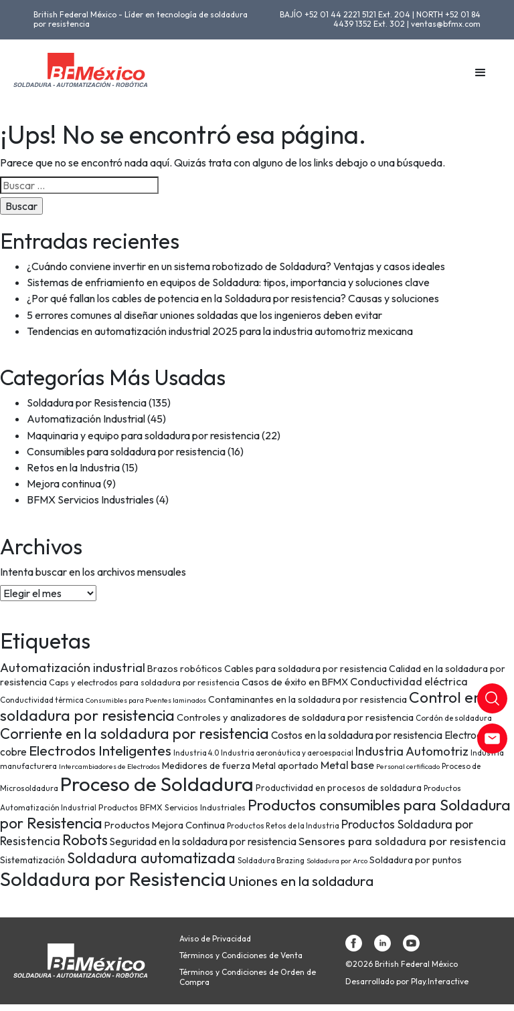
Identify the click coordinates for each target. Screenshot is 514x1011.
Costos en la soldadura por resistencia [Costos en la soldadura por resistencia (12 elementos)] (356, 735)
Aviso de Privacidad (215, 938)
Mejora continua (64, 483)
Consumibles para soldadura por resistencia (126, 451)
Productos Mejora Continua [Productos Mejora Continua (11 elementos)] (164, 824)
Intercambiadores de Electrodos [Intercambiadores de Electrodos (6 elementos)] (109, 766)
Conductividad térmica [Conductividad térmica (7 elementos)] (42, 700)
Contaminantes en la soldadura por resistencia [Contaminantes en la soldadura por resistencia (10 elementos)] (307, 699)
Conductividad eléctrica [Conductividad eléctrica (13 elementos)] (409, 681)
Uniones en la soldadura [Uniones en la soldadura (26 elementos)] (300, 880)
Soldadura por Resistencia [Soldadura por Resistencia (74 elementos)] (113, 879)
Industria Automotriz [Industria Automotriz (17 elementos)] (411, 751)
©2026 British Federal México (401, 964)
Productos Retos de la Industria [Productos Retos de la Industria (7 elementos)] (283, 825)
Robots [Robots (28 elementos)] (85, 839)
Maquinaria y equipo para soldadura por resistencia (143, 435)
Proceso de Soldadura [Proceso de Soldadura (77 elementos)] (157, 784)
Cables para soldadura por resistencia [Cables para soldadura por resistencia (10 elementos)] (305, 669)
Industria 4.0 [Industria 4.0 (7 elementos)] (196, 753)
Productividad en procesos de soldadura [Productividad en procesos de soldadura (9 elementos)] (339, 787)
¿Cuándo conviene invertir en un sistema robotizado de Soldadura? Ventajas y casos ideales (236, 266)
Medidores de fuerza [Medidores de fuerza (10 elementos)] (206, 766)
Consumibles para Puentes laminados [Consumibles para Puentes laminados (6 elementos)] (146, 700)
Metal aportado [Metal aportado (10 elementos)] (285, 766)
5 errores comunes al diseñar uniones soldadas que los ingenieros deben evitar (204, 315)
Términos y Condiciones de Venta (241, 955)
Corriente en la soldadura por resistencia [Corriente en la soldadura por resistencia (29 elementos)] (134, 733)
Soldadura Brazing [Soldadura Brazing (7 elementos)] (271, 860)
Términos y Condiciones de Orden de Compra (247, 977)
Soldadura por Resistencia (87, 402)
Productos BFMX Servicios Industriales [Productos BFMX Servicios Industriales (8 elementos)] (172, 807)
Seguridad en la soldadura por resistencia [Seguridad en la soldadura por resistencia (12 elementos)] (203, 841)
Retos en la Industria (73, 467)
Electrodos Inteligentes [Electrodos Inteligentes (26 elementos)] (100, 750)
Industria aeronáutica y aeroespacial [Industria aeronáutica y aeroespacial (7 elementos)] (287, 753)
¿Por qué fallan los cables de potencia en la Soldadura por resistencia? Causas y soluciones (233, 298)
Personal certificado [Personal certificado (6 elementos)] (408, 766)
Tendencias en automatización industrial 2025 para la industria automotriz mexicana (220, 331)
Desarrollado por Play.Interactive (406, 981)
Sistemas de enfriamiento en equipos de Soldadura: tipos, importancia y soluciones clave (228, 282)
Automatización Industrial (86, 418)
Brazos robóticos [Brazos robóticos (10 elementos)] (184, 669)
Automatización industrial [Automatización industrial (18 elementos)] (72, 667)
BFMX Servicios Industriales (90, 499)
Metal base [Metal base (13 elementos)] (347, 765)
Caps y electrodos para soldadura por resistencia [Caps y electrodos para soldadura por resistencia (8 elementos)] (144, 682)
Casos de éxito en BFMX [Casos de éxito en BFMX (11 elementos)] (295, 681)
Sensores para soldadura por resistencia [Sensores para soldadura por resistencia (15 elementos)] (402, 841)
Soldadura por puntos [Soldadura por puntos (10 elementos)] (415, 860)
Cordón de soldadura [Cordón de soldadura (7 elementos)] (454, 718)
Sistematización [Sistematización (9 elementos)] (32, 860)
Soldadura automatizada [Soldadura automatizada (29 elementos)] (151, 858)
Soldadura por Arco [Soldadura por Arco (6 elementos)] (337, 860)
